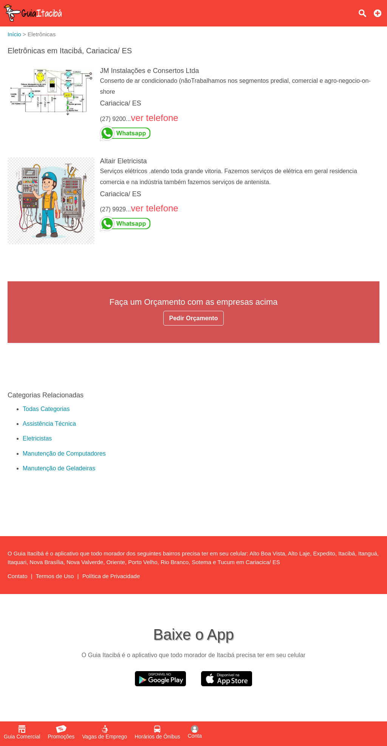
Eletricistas (37, 438)
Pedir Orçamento (193, 318)
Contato (18, 576)
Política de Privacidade (111, 576)
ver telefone (154, 118)
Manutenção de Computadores (64, 453)
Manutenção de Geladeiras (59, 468)
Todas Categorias (46, 409)
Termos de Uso (55, 576)
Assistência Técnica (49, 423)
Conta (195, 732)
